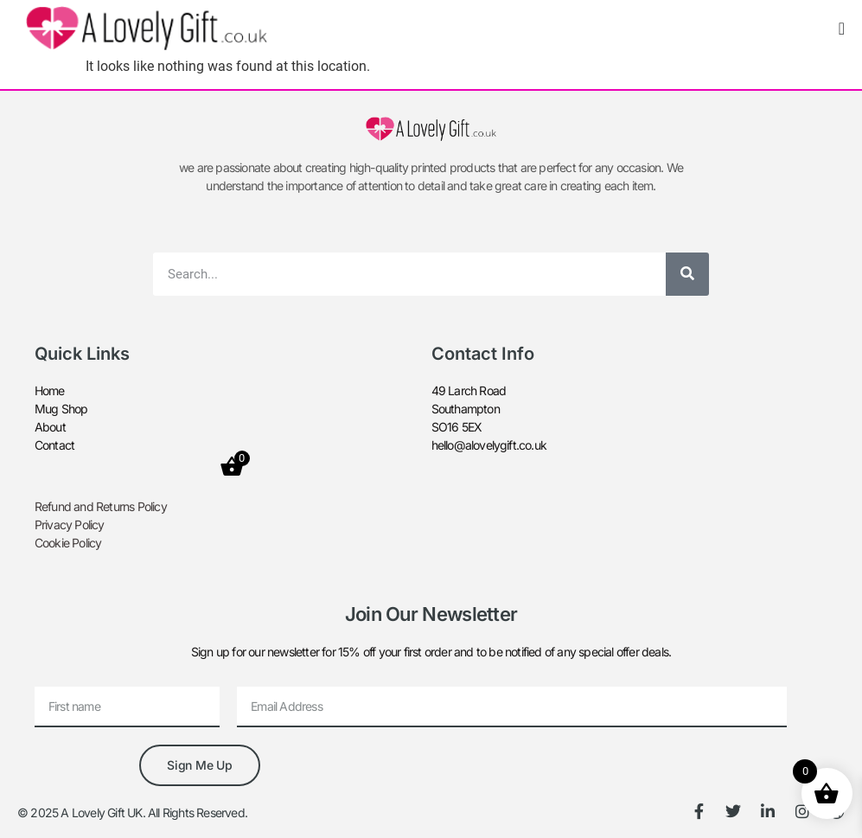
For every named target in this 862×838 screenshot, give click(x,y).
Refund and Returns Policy (101, 506)
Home (50, 390)
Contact (54, 445)
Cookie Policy (68, 542)
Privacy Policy (70, 524)
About (50, 426)
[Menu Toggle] (842, 28)
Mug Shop (61, 408)
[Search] (687, 274)
